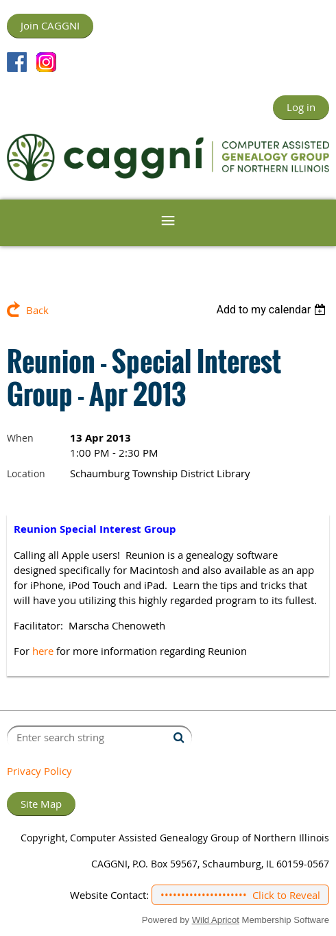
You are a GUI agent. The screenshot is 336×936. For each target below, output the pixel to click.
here (42, 651)
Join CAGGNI (50, 25)
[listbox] (272, 309)
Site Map (41, 804)
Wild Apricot (215, 920)
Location (26, 473)
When (20, 437)
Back (37, 310)
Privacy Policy (39, 771)
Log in (301, 107)
